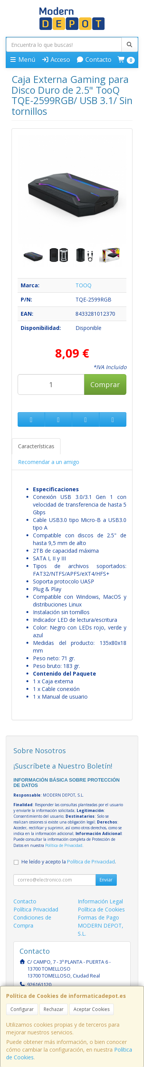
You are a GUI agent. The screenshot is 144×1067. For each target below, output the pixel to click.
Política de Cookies (101, 909)
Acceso (55, 59)
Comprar (105, 384)
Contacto (93, 59)
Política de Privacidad (63, 845)
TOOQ (83, 285)
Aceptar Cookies (92, 1009)
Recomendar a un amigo (48, 462)
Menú (22, 59)
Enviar (106, 879)
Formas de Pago (98, 917)
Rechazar (54, 1009)
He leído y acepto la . (68, 861)
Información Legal (100, 901)
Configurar (22, 1009)
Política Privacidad (35, 909)
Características (36, 446)
